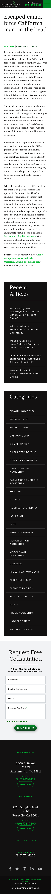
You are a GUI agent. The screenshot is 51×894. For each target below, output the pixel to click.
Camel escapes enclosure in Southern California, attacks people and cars (23, 258)
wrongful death (21, 629)
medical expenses (21, 532)
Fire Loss (16, 491)
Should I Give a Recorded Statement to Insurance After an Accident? (25, 359)
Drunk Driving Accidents (19, 470)
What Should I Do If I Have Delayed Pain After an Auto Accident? (25, 344)
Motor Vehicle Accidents (20, 542)
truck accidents (21, 612)
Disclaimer (32, 884)
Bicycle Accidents (22, 411)
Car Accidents (20, 435)
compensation (20, 444)
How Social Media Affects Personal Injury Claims (24, 373)
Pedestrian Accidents (25, 571)
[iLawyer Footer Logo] (25, 888)
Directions (25, 784)
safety (14, 604)
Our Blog (16, 563)
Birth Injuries (19, 419)
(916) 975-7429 (25, 779)
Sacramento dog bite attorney (20, 236)
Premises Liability (21, 588)
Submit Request (25, 728)
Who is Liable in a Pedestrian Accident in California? (24, 329)
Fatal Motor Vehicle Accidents (24, 481)
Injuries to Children (24, 507)
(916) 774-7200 (33, 5)
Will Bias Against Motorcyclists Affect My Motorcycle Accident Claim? (25, 313)
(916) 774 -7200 (25, 823)
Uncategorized (20, 621)
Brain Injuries (19, 427)
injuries (9, 46)
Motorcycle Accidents (18, 554)
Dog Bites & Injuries (23, 460)
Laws (13, 524)
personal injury (21, 580)
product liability (21, 596)
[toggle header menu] (47, 4)
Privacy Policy (20, 884)
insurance (17, 516)
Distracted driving (23, 452)
